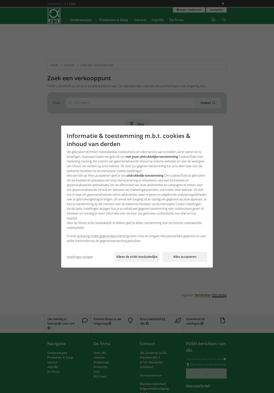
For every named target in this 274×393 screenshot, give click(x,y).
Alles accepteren (184, 257)
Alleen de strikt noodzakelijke (137, 257)
